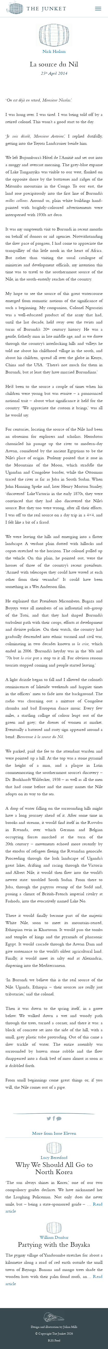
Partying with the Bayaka (54, 1244)
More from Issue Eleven (54, 1133)
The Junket (46, 9)
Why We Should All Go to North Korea (54, 1168)
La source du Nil (54, 64)
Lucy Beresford (54, 1157)
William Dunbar (54, 1237)
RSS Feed (54, 1340)
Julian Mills (70, 1327)
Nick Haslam (54, 51)
